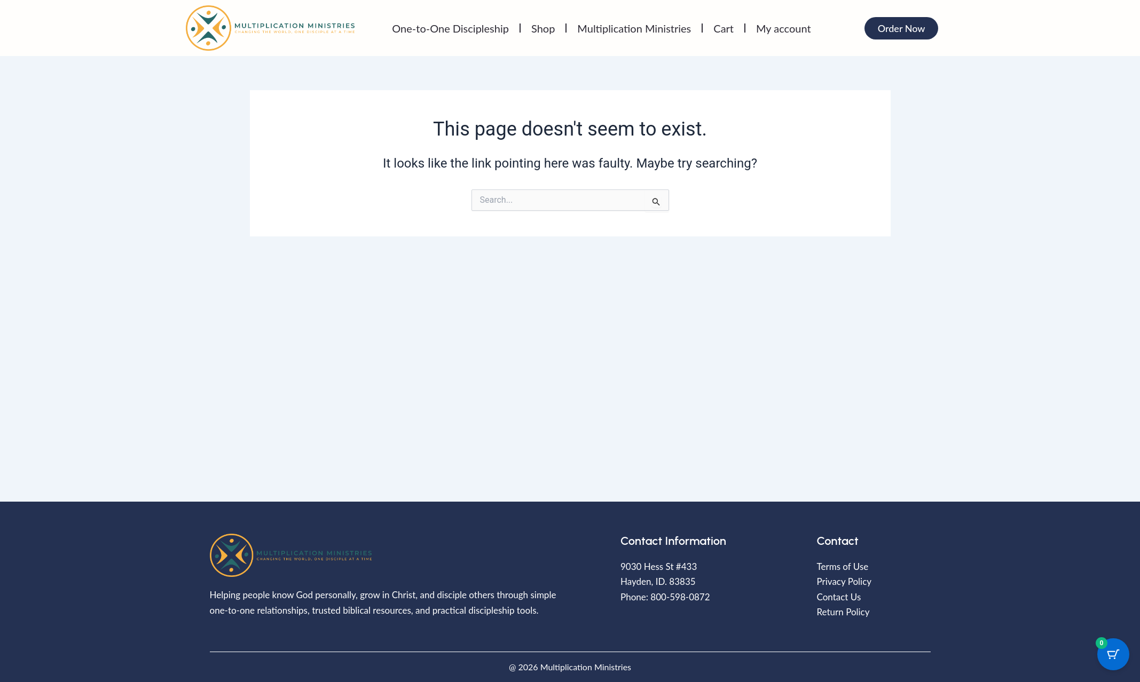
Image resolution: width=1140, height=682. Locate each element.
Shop (543, 28)
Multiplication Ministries (634, 28)
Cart (723, 28)
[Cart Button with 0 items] (1113, 651)
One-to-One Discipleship (450, 28)
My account (783, 28)
